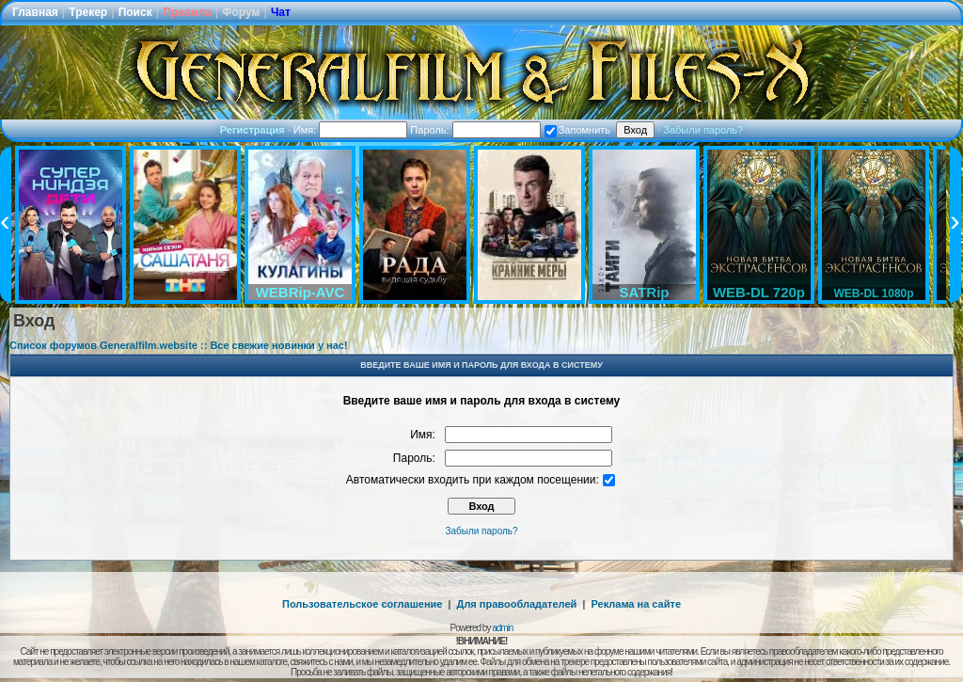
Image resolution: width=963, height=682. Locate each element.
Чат (281, 12)
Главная (35, 12)
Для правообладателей (517, 604)
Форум (241, 12)
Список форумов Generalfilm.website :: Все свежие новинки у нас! (178, 345)
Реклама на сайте (636, 604)
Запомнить (577, 129)
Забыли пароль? (703, 129)
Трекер (88, 12)
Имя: (350, 129)
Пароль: (475, 129)
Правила (187, 12)
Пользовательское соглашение (362, 604)
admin (502, 628)
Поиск (135, 12)
